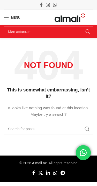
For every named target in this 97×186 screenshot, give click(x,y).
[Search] (48, 31)
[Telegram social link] (62, 173)
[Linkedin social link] (48, 173)
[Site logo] (70, 17)
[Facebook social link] (41, 5)
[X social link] (40, 173)
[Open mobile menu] (12, 17)
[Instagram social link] (47, 5)
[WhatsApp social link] (55, 5)
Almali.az (39, 163)
